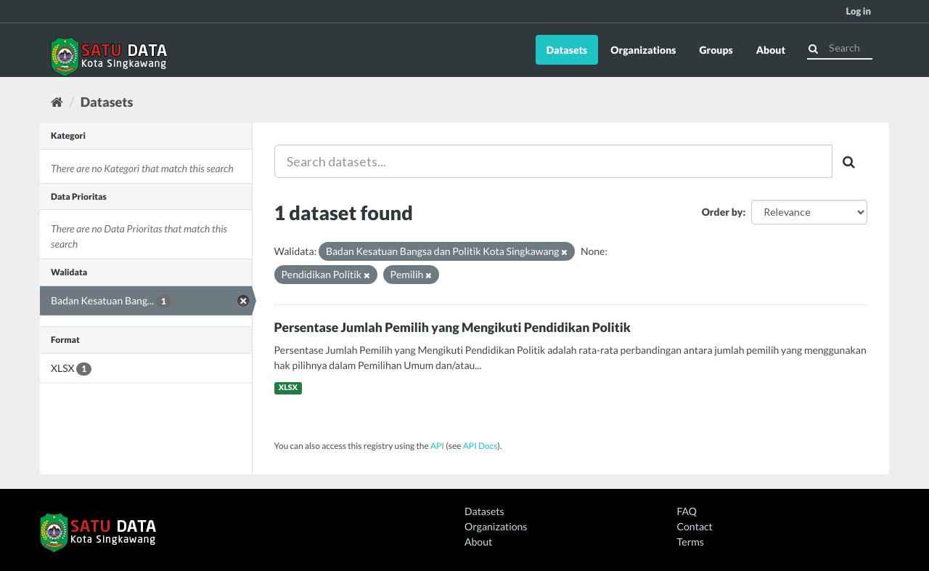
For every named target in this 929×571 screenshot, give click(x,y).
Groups (715, 50)
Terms (690, 541)
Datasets (567, 50)
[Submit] (813, 47)
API (437, 445)
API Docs (480, 445)
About (770, 50)
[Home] (57, 102)
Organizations (643, 50)
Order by (722, 212)
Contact (695, 526)
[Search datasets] (839, 48)
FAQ (687, 511)
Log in (858, 11)
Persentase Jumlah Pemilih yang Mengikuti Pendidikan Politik (452, 327)
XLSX (288, 388)
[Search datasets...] (553, 161)
